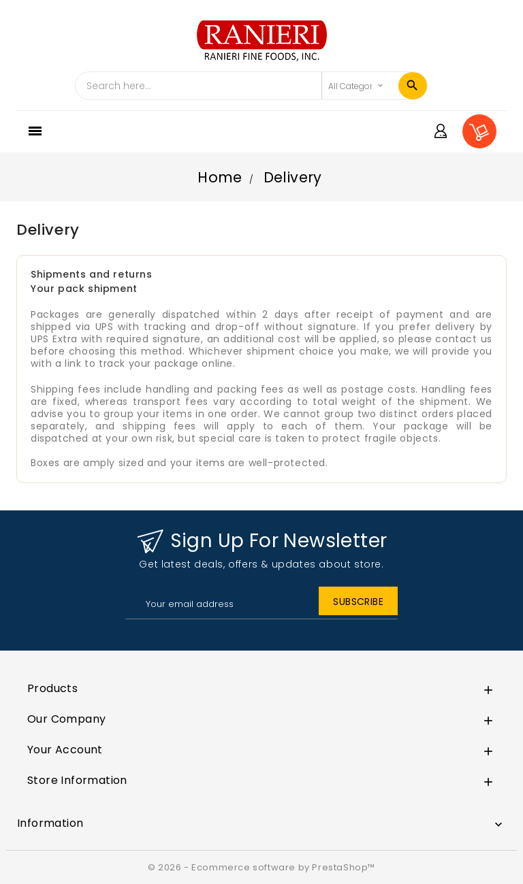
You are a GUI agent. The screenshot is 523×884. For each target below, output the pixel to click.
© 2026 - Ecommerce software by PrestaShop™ (261, 867)
